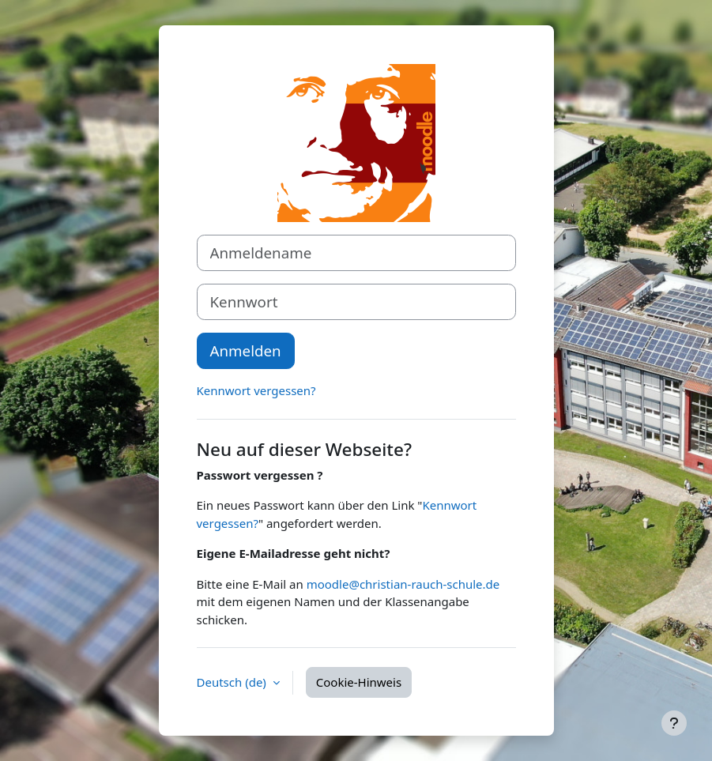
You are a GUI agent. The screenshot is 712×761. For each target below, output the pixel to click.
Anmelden (245, 350)
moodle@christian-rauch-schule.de (403, 584)
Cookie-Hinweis (358, 682)
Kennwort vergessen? (256, 390)
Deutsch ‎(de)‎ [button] (233, 682)
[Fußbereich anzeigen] (674, 723)
